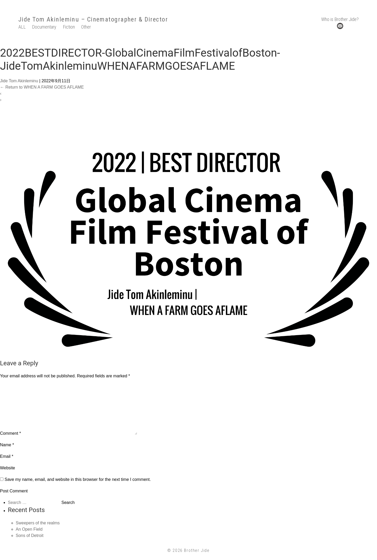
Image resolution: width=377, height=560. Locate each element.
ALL (22, 27)
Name (7, 445)
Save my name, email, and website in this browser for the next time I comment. (77, 479)
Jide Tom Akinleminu (48, 19)
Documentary (44, 27)
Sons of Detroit (29, 535)
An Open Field (29, 529)
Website (7, 468)
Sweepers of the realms (38, 523)
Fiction (69, 27)
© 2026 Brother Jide (188, 550)
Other (86, 27)
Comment (10, 433)
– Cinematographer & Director (123, 19)
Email (6, 456)
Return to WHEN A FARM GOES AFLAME (42, 87)
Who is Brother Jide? (340, 19)
